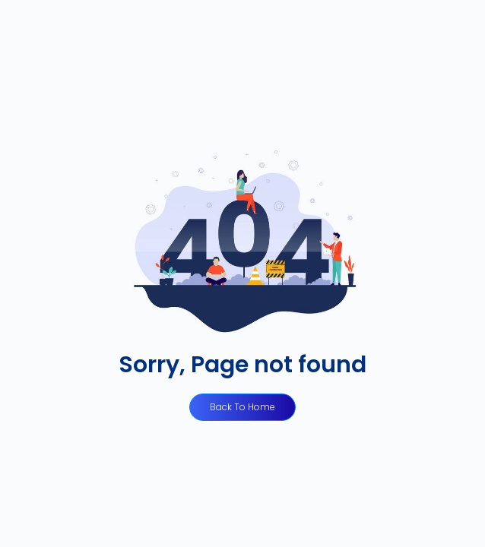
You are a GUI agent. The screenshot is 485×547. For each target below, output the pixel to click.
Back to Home (242, 406)
